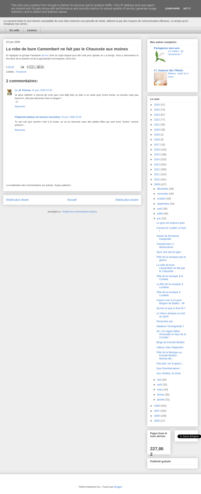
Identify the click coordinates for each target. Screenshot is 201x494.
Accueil (72, 199)
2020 (157, 129)
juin (159, 218)
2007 (157, 410)
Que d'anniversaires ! (168, 368)
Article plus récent (17, 199)
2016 (157, 149)
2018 (157, 139)
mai (159, 379)
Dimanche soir (164, 321)
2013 (157, 164)
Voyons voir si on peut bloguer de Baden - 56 (170, 302)
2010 (157, 179)
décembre (163, 188)
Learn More (172, 8)
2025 (157, 104)
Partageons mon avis (167, 48)
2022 (157, 119)
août (160, 208)
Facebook (21, 71)
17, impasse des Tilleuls (168, 70)
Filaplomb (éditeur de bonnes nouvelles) (37, 117)
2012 (157, 169)
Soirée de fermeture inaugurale (167, 238)
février (161, 394)
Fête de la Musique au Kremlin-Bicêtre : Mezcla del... (169, 355)
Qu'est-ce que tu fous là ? (170, 308)
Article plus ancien (126, 199)
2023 (157, 114)
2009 (157, 184)
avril (160, 384)
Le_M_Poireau (23, 90)
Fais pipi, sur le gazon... (169, 363)
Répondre (20, 106)
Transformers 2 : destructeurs (165, 246)
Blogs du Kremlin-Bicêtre (170, 342)
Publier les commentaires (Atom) (79, 211)
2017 (157, 144)
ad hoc (45, 55)
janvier (161, 399)
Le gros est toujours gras (170, 222)
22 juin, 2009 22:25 (71, 117)
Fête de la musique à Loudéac (168, 294)
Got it (187, 8)
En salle (14, 30)
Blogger (118, 486)
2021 (157, 124)
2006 (157, 415)
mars (160, 389)
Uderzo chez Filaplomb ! (170, 347)
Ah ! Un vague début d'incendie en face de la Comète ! (171, 334)
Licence (32, 30)
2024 (157, 109)
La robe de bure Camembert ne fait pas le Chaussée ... (170, 268)
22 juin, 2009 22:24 (42, 90)
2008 (157, 405)
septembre (163, 203)
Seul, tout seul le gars (168, 252)
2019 (157, 134)
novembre (163, 193)
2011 (157, 174)
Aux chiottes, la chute (168, 373)
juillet (160, 213)
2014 (157, 159)
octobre (161, 198)
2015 (157, 154)
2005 (157, 420)
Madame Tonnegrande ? (170, 326)
